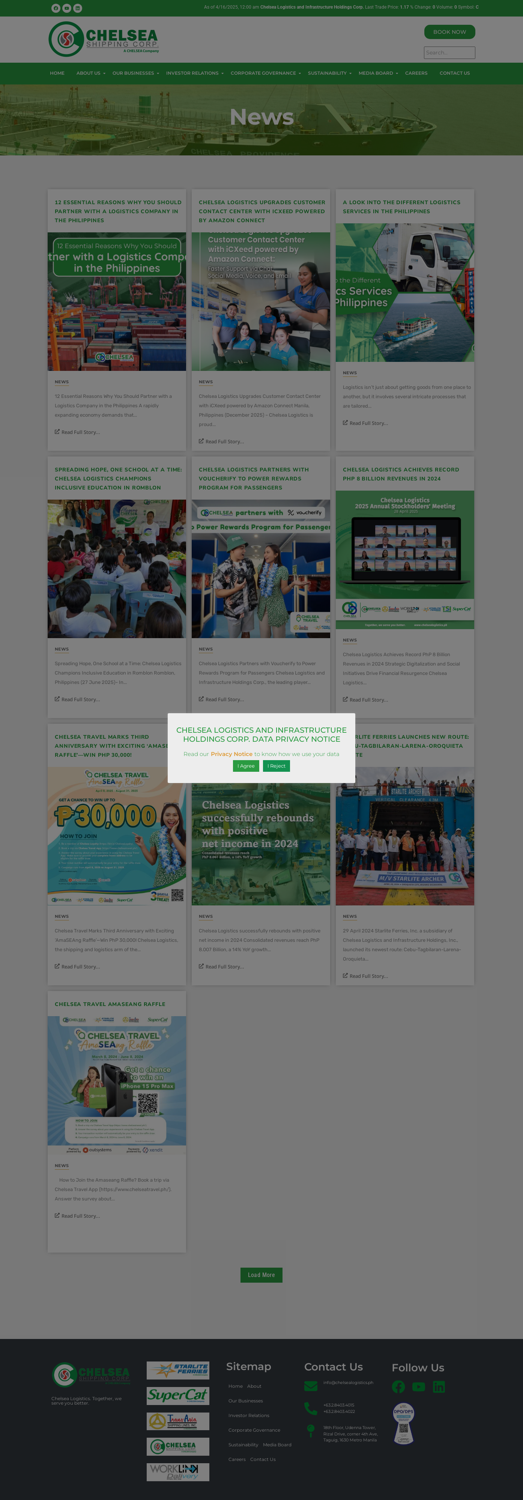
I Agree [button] (246, 766)
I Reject (277, 766)
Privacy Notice (231, 754)
